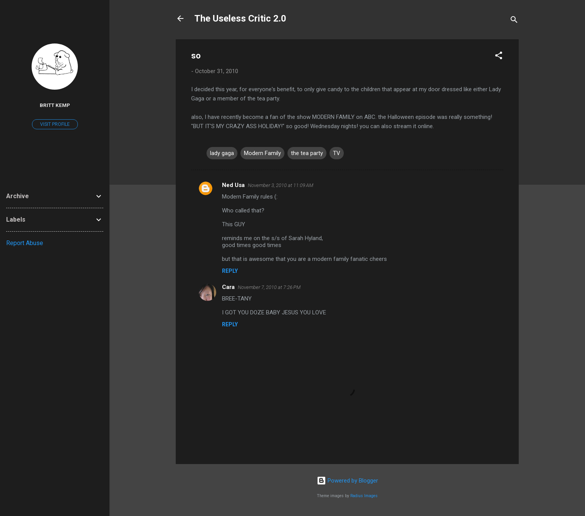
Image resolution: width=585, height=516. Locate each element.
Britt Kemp (55, 105)
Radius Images (364, 495)
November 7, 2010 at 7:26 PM (269, 287)
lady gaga (222, 153)
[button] (498, 57)
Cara (228, 287)
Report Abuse (24, 243)
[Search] (514, 21)
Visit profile (55, 124)
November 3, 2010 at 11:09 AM (280, 185)
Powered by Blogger (347, 480)
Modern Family (262, 153)
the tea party (307, 153)
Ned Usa (233, 185)
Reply (230, 271)
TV (336, 153)
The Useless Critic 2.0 (240, 18)
